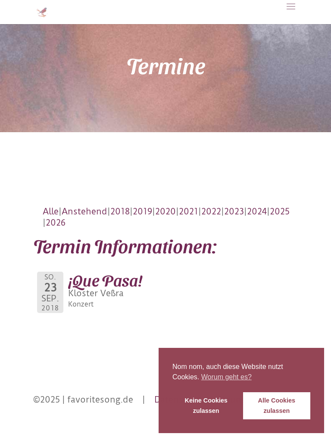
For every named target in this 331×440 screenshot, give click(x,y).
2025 (280, 211)
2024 (257, 211)
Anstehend (84, 211)
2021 (188, 211)
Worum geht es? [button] (226, 377)
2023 (234, 211)
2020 (165, 211)
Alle (51, 211)
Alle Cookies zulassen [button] (276, 405)
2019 (142, 211)
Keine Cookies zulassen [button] (206, 405)
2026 (56, 222)
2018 (120, 211)
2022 (211, 211)
